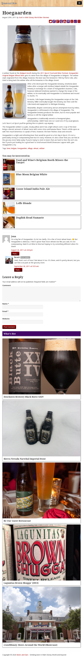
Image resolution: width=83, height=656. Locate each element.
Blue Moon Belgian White (31, 174)
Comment (6, 285)
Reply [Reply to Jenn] (15, 253)
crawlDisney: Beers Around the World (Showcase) (30, 644)
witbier (42, 148)
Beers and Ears (22, 655)
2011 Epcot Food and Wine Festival (54, 73)
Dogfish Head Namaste (30, 217)
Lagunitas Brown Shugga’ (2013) (21, 582)
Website (6, 319)
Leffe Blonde (23, 203)
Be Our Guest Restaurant (17, 520)
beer (8, 148)
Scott (21, 17)
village (30, 148)
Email (5, 311)
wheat (36, 148)
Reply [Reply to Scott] (18, 270)
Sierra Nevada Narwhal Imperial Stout (25, 458)
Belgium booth (25, 73)
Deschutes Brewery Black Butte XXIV (24, 396)
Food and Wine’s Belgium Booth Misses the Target (42, 161)
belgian (14, 148)
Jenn (13, 236)
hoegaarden (22, 148)
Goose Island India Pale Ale (33, 188)
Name (5, 304)
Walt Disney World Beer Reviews (37, 17)
